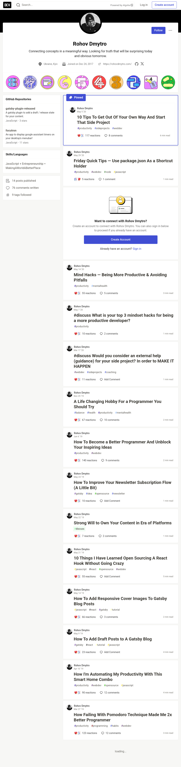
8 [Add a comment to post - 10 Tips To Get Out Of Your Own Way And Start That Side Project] (113, 135)
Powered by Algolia (121, 5)
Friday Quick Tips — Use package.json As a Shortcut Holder (123, 163)
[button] (13, 82)
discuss (79, 529)
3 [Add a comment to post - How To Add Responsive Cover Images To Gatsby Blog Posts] (108, 617)
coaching (110, 372)
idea (89, 494)
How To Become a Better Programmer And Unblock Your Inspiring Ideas (122, 445)
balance (79, 413)
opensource (102, 494)
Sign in (137, 248)
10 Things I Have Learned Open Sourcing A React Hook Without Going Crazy (120, 561)
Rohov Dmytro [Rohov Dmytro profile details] (85, 108)
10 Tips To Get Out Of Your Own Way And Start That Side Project (121, 120)
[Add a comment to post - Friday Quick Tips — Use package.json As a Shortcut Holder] (84, 179)
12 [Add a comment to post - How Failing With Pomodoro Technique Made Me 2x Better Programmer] (111, 733)
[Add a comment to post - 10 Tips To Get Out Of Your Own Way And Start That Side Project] (88, 135)
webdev (96, 172)
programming (99, 726)
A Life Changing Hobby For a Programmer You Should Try (117, 404)
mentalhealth (99, 286)
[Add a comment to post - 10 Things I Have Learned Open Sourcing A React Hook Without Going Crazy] (85, 576)
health (91, 413)
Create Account (120, 239)
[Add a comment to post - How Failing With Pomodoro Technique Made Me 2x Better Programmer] (85, 733)
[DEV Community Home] (7, 4)
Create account (164, 5)
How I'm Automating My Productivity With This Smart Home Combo (118, 677)
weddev (117, 128)
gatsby (78, 494)
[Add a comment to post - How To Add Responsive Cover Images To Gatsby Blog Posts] (85, 617)
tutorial (115, 610)
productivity (84, 128)
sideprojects (102, 128)
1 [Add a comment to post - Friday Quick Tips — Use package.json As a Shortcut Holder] (106, 179)
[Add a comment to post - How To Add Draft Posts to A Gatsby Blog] (85, 652)
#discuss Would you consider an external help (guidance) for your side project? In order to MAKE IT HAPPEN (124, 361)
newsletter (118, 494)
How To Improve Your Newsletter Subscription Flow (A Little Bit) (122, 485)
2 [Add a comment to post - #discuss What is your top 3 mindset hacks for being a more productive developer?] (108, 334)
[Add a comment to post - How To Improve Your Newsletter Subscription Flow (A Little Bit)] (85, 501)
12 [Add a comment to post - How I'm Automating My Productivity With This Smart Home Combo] (109, 692)
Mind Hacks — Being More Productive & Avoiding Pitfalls (120, 277)
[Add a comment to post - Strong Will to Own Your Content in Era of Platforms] (84, 536)
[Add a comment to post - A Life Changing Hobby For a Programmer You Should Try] (85, 420)
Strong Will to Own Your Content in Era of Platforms (123, 522)
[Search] (18, 5)
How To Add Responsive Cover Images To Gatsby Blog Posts (120, 601)
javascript (120, 172)
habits (114, 726)
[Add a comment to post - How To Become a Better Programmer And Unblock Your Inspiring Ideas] (85, 460)
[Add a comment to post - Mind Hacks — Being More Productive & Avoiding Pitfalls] (85, 293)
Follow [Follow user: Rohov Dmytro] (158, 30)
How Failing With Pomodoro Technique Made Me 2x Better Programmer (123, 717)
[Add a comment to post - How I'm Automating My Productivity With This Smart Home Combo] (85, 692)
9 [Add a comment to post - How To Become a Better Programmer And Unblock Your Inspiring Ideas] (110, 460)
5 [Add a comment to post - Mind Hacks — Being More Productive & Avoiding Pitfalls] (108, 293)
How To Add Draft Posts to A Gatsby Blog (113, 639)
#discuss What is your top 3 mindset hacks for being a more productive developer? (123, 318)
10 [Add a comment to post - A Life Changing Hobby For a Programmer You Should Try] (109, 420)
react (92, 569)
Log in (144, 5)
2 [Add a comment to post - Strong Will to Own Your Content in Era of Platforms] (107, 536)
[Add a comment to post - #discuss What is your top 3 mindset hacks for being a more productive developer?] (85, 333)
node (107, 172)
